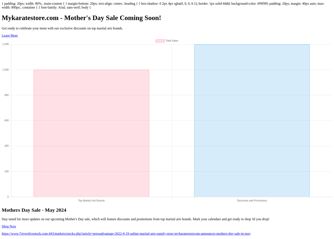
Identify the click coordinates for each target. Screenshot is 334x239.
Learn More (10, 35)
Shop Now (9, 226)
